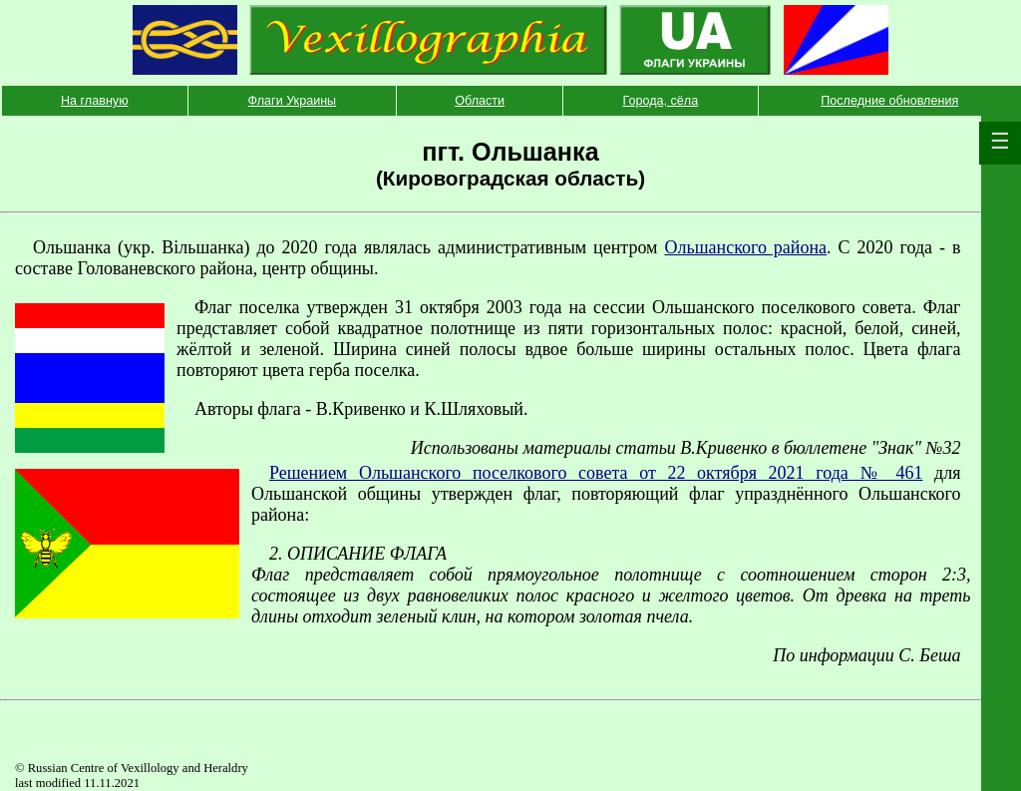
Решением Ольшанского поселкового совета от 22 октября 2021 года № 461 (595, 473)
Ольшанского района (745, 247)
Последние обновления (889, 101)
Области (480, 101)
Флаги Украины (292, 101)
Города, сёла (660, 101)
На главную (95, 101)
